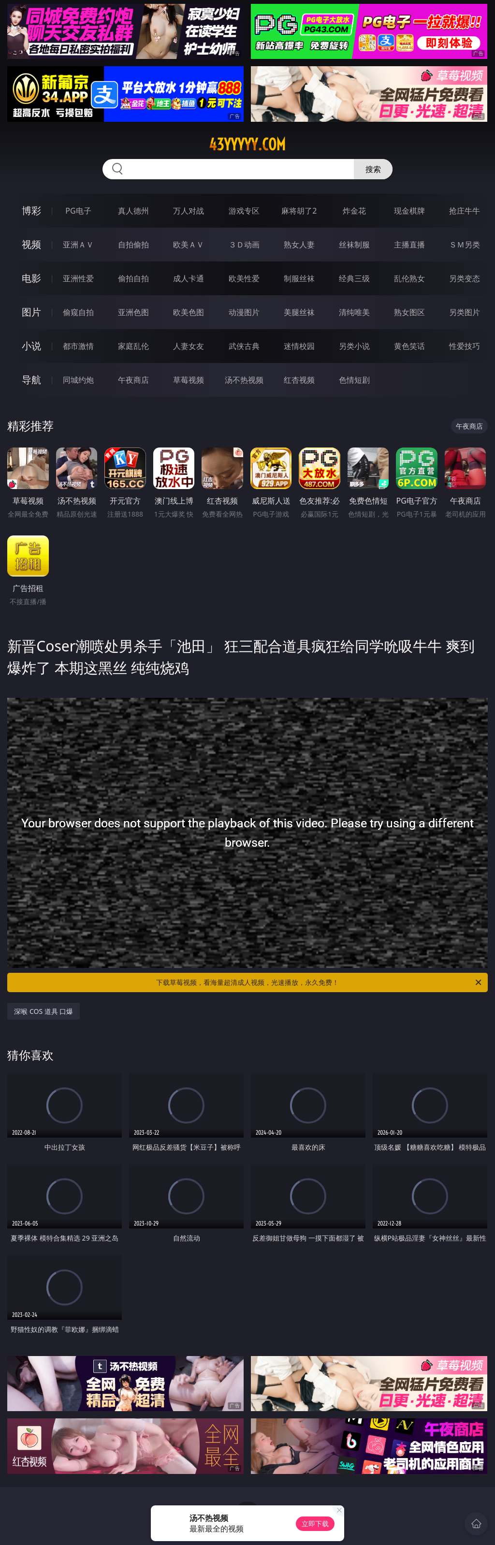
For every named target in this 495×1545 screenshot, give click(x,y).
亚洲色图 (133, 312)
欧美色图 (188, 312)
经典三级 (354, 278)
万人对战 (188, 210)
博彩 (31, 210)
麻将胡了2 (299, 210)
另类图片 (464, 312)
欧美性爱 (244, 278)
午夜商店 (133, 380)
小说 (31, 345)
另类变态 (464, 278)
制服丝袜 (299, 278)
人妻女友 (188, 346)
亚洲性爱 (78, 278)
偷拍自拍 (133, 278)
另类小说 (354, 346)
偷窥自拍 (78, 312)
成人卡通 (188, 278)
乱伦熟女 (409, 278)
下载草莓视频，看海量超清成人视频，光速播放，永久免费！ (319, 982)
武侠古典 (244, 346)
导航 (31, 379)
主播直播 (409, 244)
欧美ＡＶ (188, 244)
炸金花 (354, 210)
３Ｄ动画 (244, 244)
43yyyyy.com (247, 144)
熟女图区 (409, 312)
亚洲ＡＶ (78, 244)
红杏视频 (299, 380)
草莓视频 (188, 380)
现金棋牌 (409, 210)
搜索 (373, 169)
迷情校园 (299, 346)
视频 (31, 244)
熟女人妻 (299, 244)
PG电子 (78, 210)
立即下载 (315, 1523)
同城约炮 (78, 380)
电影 (31, 278)
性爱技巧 (464, 346)
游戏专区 (244, 210)
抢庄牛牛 (464, 210)
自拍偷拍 (133, 244)
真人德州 (133, 210)
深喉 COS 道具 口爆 (43, 1011)
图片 (31, 311)
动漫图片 (244, 312)
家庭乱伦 (133, 346)
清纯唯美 (354, 312)
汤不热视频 (244, 380)
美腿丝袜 (299, 312)
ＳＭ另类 (464, 244)
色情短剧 (354, 380)
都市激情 (78, 346)
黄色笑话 (409, 346)
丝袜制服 (354, 244)
